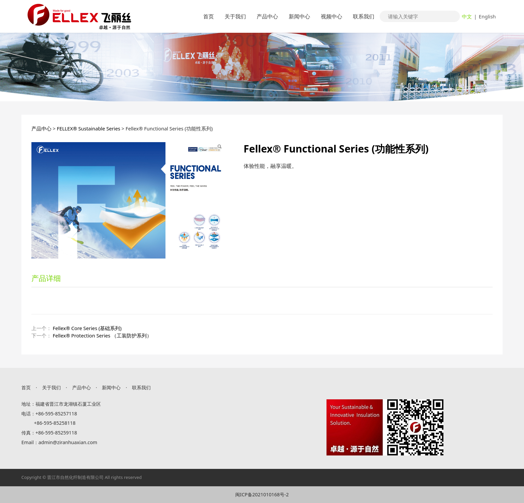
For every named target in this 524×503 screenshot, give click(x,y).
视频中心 (331, 16)
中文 (467, 16)
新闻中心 (299, 16)
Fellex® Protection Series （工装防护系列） (102, 335)
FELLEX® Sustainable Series (88, 128)
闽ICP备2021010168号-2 (262, 494)
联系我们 (363, 16)
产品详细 (46, 278)
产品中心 (267, 16)
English (487, 16)
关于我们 (235, 16)
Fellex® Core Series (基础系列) (87, 328)
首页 (208, 16)
